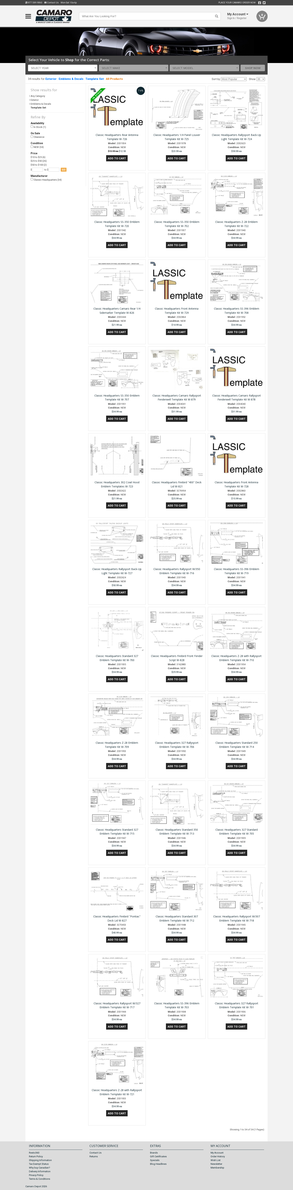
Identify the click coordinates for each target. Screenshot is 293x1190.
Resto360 (34, 1152)
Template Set (94, 79)
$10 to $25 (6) (38, 157)
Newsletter (216, 1164)
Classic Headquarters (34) (46, 179)
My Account (217, 1152)
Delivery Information (39, 1171)
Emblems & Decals (71, 79)
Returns (94, 1156)
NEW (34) (37, 147)
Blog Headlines (158, 1164)
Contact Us (51, 2)
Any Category (38, 96)
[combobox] (63, 68)
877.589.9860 (33, 2)
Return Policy (36, 1156)
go (63, 169)
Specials (154, 1160)
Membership (217, 1167)
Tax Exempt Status (39, 1164)
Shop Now (253, 68)
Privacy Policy (36, 1175)
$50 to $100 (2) (39, 164)
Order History (218, 1156)
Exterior (51, 79)
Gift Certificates (158, 1156)
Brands (154, 1152)
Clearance (37, 137)
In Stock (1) (38, 126)
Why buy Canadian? (39, 1167)
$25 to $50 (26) (39, 160)
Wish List (215, 1160)
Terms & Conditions (39, 1178)
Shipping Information (40, 1160)
